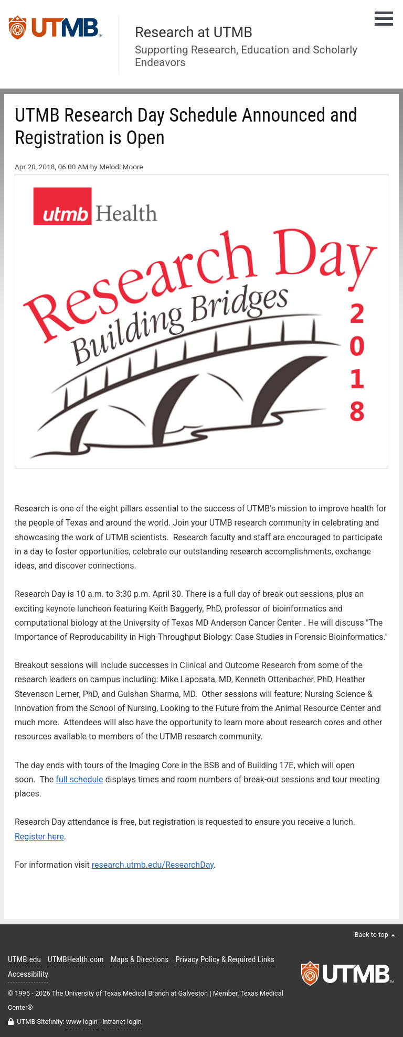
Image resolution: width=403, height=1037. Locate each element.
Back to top (374, 934)
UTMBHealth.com (76, 959)
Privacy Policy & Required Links (224, 959)
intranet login (121, 1021)
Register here (39, 837)
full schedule (79, 779)
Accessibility (28, 974)
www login (82, 1021)
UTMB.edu (24, 959)
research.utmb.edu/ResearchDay (153, 865)
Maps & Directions (139, 959)
